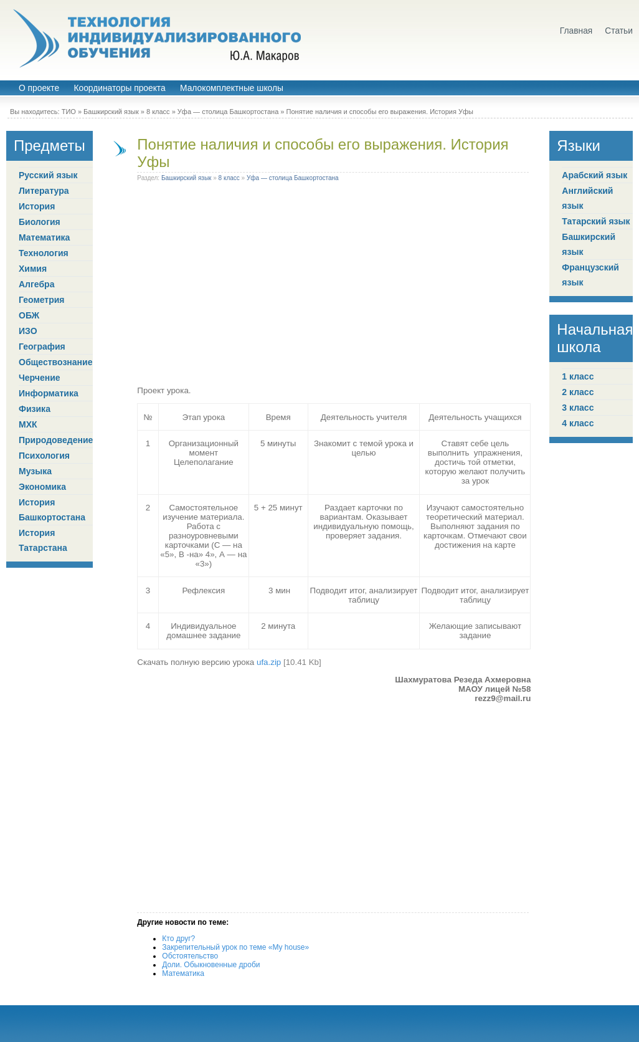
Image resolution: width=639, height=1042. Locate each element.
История (37, 206)
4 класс (578, 423)
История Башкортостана (52, 509)
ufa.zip (269, 662)
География (42, 346)
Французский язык (590, 274)
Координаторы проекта (119, 88)
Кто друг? (178, 938)
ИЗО (28, 331)
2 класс (578, 392)
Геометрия (42, 300)
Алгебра (36, 284)
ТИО (69, 111)
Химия (33, 269)
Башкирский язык (111, 111)
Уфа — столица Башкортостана (228, 111)
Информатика (48, 393)
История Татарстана (43, 540)
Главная (576, 31)
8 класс (158, 111)
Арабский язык (594, 175)
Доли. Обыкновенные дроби (211, 964)
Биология (39, 222)
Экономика (42, 487)
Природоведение (56, 440)
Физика (34, 409)
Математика (44, 237)
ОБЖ (29, 315)
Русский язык (48, 175)
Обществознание (55, 362)
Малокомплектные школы (231, 88)
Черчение (39, 378)
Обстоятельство (190, 956)
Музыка (35, 471)
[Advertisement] (333, 286)
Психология (44, 456)
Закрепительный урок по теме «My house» (235, 947)
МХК (28, 424)
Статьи (619, 31)
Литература (44, 191)
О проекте (39, 88)
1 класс (578, 376)
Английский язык (587, 198)
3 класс (578, 408)
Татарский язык (596, 221)
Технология (44, 253)
